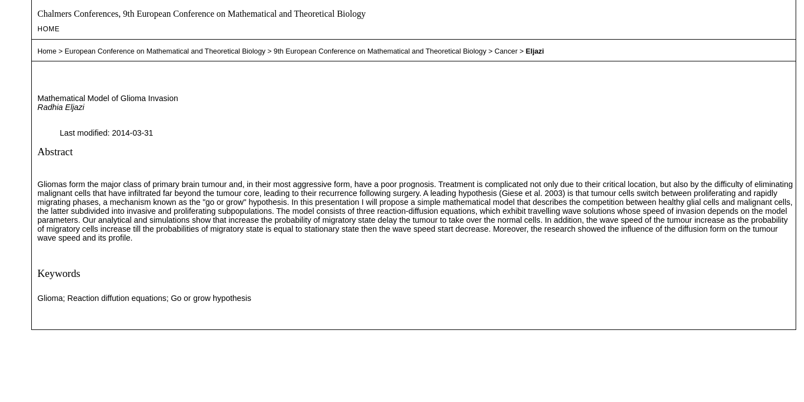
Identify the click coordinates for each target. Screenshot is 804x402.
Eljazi (535, 51)
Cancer (506, 51)
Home (48, 29)
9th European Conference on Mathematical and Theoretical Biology (380, 51)
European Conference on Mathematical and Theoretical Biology (165, 51)
